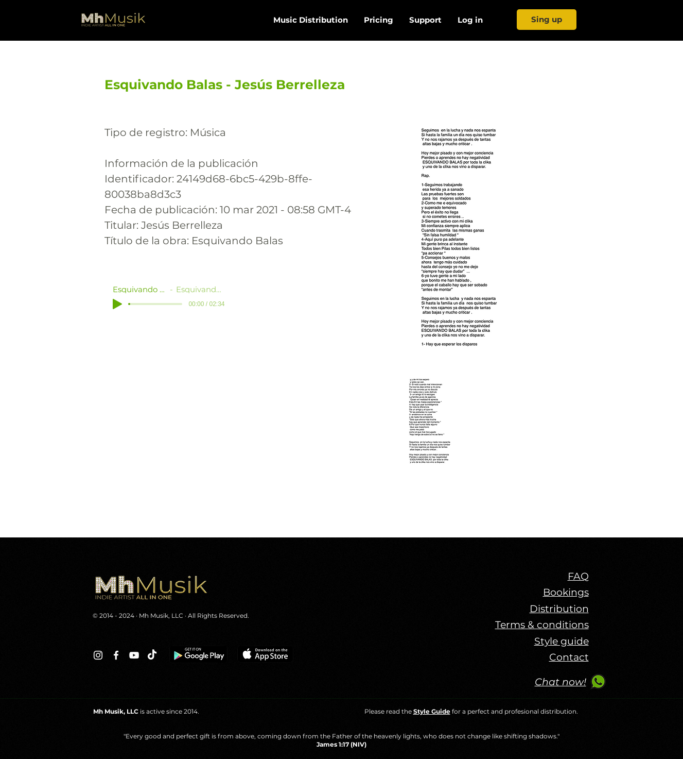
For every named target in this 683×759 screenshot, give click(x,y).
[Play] (117, 304)
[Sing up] (546, 19)
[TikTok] (152, 655)
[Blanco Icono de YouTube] (134, 655)
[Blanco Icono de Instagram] (98, 655)
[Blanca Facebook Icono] (116, 655)
